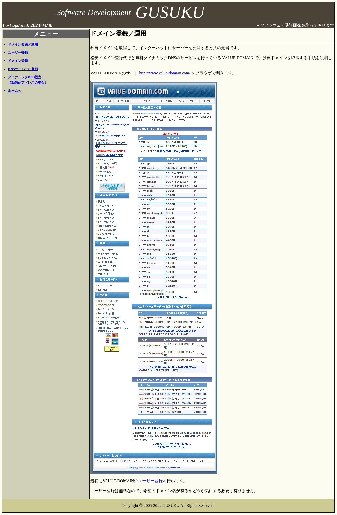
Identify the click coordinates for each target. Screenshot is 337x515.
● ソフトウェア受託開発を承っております (295, 25)
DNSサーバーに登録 (23, 69)
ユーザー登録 (18, 52)
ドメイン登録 (18, 61)
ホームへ (14, 91)
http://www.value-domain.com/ (164, 73)
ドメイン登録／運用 (23, 44)
